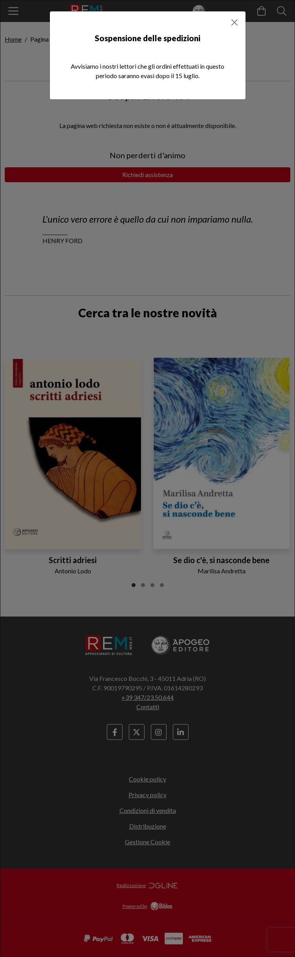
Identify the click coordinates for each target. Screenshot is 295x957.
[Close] (234, 22)
